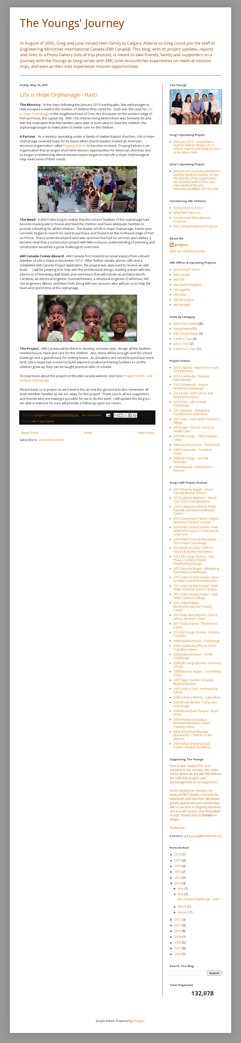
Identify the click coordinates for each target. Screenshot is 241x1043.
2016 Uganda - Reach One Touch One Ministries (196, 369)
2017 (178, 860)
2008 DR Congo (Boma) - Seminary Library (197, 665)
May (181, 894)
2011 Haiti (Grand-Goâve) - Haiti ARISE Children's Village (195, 596)
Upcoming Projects (186, 269)
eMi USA (179, 279)
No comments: (92, 415)
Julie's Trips (181, 344)
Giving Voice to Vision (188, 208)
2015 (178, 872)
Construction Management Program (191, 219)
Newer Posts (29, 433)
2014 (178, 878)
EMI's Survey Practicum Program (195, 226)
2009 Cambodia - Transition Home (192, 451)
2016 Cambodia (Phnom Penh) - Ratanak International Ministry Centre (195, 510)
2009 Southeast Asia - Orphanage (196, 445)
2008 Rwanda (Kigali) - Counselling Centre (197, 673)
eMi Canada (181, 275)
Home (88, 433)
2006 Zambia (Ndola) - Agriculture (197, 697)
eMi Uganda (181, 290)
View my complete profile (187, 251)
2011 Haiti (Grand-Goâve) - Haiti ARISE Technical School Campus (195, 587)
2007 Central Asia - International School (195, 690)
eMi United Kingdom (187, 285)
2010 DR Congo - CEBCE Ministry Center (195, 438)
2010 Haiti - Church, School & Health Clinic (193, 429)
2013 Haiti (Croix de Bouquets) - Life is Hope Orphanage (195, 541)
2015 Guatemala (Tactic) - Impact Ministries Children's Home (196, 520)
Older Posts (145, 433)
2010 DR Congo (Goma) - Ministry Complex (196, 634)
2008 (178, 942)
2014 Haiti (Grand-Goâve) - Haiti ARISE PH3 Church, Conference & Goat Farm (195, 530)
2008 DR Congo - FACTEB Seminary (190, 460)
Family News (182, 329)
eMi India (179, 295)
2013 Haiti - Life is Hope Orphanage (189, 403)
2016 (178, 866)
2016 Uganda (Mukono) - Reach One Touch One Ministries (195, 499)
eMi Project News (42, 421)
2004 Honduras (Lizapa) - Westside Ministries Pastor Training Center (191, 723)
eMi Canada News (185, 333)
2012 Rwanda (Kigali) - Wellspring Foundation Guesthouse (196, 570)
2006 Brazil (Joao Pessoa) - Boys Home (195, 712)
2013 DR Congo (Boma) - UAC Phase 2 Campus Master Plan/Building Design (193, 560)
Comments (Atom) (51, 440)
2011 (178, 925)
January (183, 912)
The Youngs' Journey (72, 22)
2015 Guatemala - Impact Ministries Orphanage (190, 386)
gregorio (181, 245)
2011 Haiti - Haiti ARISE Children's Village (196, 421)
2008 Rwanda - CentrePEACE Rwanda (192, 469)
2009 (178, 937)
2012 (178, 919)
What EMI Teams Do (187, 213)
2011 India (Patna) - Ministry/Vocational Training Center (192, 606)
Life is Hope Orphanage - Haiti (58, 94)
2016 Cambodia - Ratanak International (191, 378)
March (182, 906)
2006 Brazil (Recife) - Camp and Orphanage (195, 704)
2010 (178, 931)
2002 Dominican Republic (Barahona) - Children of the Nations (192, 735)
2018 (178, 854)
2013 (178, 883)
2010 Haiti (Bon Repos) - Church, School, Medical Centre (195, 617)
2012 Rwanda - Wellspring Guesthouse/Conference (191, 412)
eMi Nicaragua (183, 300)
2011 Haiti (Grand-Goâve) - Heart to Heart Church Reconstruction (196, 579)
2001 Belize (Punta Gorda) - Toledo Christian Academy (192, 745)
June (181, 888)
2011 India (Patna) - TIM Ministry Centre (195, 625)
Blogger (139, 1021)
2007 (178, 948)
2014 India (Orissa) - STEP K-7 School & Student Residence (193, 549)
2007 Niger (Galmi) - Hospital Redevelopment (193, 682)
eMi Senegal (181, 305)
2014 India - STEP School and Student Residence (193, 395)
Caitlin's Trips (182, 339)
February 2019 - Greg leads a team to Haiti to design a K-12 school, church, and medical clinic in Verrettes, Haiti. (196, 147)
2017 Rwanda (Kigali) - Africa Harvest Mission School (192, 491)
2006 (178, 954)
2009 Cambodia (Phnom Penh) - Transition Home (195, 647)
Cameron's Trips (184, 349)
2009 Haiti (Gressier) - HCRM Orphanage (192, 656)
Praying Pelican (74, 145)
